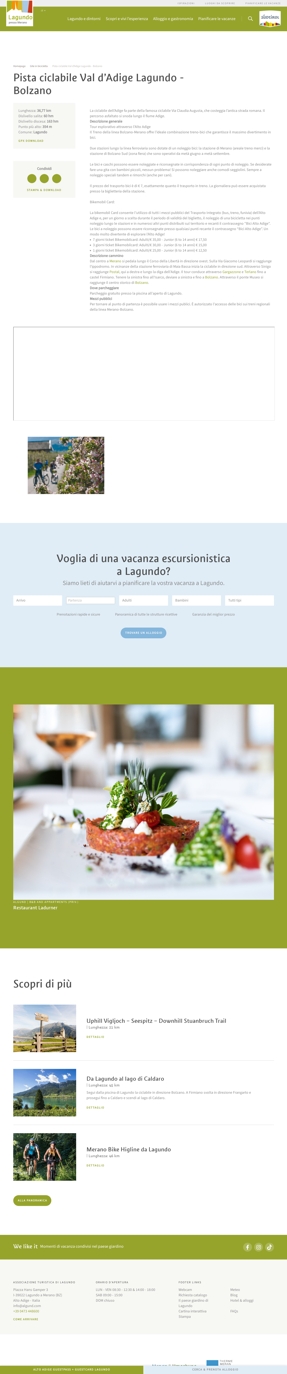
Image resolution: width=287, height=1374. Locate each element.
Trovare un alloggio (143, 633)
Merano (115, 261)
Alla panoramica (32, 1201)
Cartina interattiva (193, 1311)
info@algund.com (27, 1305)
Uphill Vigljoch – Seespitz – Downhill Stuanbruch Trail (156, 1020)
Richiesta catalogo (193, 1295)
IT (43, 11)
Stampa (185, 1316)
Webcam (185, 1289)
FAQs (234, 1311)
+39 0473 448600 (26, 1311)
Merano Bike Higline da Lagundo (128, 1149)
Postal (114, 272)
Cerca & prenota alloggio (215, 1370)
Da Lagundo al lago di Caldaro (125, 1078)
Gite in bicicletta (39, 66)
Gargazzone (231, 272)
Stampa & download (44, 190)
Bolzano (211, 277)
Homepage (19, 66)
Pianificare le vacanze (263, 3)
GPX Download (31, 141)
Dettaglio (95, 1037)
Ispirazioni (186, 3)
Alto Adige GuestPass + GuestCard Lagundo (71, 1370)
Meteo (235, 1289)
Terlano (250, 272)
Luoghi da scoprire (220, 3)
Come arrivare (25, 1319)
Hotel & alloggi (241, 1300)
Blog (234, 1295)
